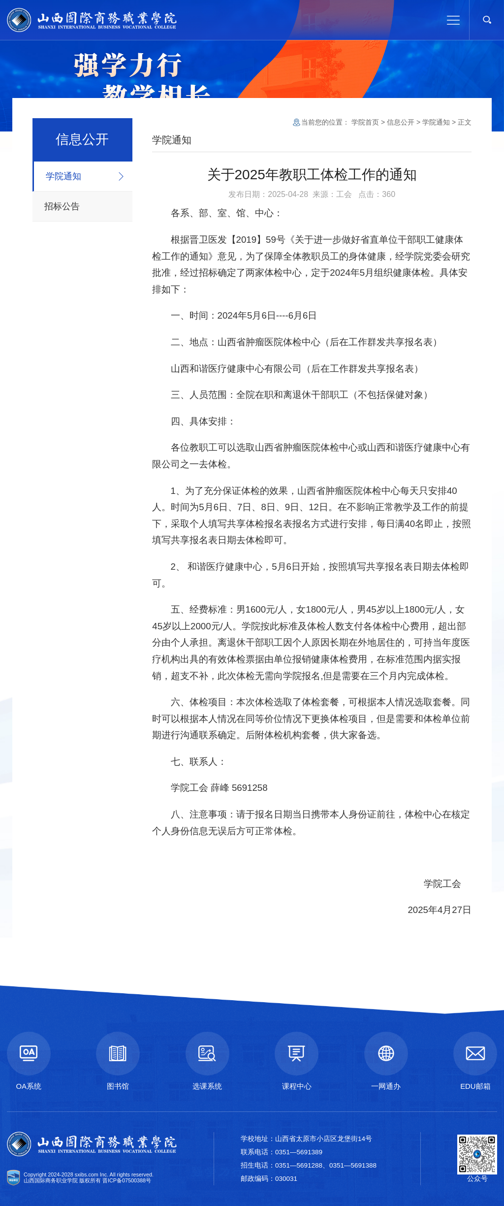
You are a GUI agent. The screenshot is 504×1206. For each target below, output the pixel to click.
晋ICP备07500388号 (126, 1180)
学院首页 (365, 122)
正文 (465, 122)
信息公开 (400, 122)
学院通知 (63, 176)
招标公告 (62, 206)
